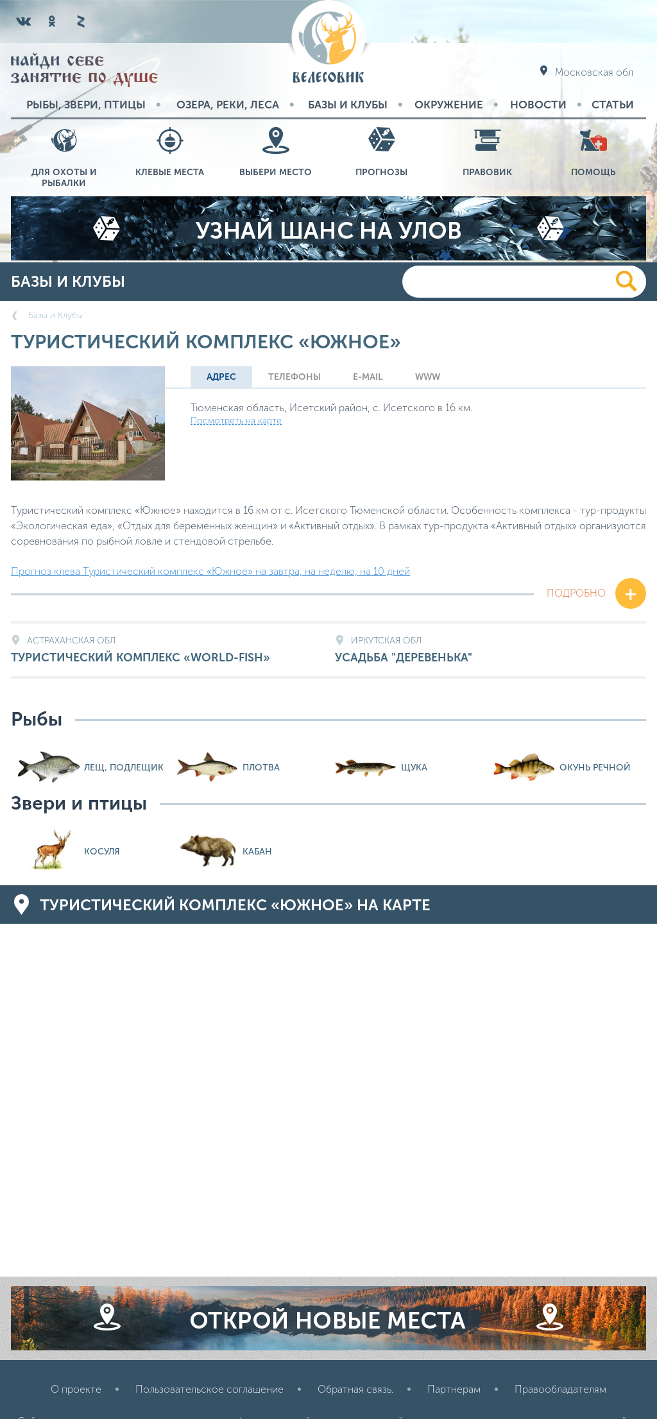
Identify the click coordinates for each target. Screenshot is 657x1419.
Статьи (613, 104)
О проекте (76, 1389)
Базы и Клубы (348, 104)
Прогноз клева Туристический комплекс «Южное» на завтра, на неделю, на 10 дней (210, 571)
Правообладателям (560, 1389)
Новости (538, 104)
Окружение (448, 104)
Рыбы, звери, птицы (86, 104)
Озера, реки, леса (227, 104)
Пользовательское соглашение (209, 1389)
